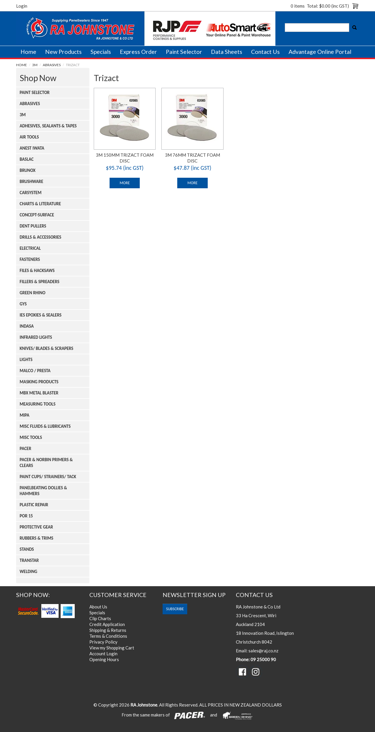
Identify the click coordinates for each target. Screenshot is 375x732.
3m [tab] (23, 114)
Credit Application (107, 624)
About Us (98, 606)
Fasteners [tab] (30, 259)
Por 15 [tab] (26, 516)
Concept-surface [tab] (37, 215)
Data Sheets (226, 51)
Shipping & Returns (107, 630)
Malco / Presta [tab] (35, 370)
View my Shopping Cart (111, 647)
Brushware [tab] (31, 181)
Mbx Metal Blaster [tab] (39, 393)
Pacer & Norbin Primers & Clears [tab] (46, 462)
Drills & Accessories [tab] (40, 237)
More (124, 182)
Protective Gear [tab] (36, 527)
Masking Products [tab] (39, 381)
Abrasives (52, 65)
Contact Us (265, 51)
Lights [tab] (26, 359)
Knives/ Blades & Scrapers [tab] (46, 348)
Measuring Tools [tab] (37, 404)
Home (28, 51)
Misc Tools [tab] (31, 437)
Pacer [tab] (25, 448)
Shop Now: (33, 594)
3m (35, 65)
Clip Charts (100, 618)
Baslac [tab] (27, 159)
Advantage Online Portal (320, 51)
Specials (101, 51)
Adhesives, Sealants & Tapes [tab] (48, 126)
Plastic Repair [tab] (34, 504)
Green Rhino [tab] (32, 292)
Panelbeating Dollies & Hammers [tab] (43, 490)
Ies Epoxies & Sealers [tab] (41, 315)
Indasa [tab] (27, 326)
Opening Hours (104, 659)
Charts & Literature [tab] (40, 203)
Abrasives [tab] (30, 103)
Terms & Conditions (108, 636)
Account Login (103, 653)
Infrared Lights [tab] (36, 337)
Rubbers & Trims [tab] (36, 538)
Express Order (138, 51)
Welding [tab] (28, 571)
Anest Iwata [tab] (32, 148)
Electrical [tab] (30, 248)
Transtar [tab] (29, 560)
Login (21, 5)
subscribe (175, 608)
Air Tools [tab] (29, 137)
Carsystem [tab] (31, 192)
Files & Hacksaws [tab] (37, 270)
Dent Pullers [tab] (33, 226)
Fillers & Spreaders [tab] (39, 281)
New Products (63, 51)
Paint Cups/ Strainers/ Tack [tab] (48, 476)
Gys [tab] (23, 304)
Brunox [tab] (27, 170)
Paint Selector (184, 51)
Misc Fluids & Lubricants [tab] (45, 426)
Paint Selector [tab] (35, 92)
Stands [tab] (27, 549)
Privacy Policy (103, 641)
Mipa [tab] (24, 415)
